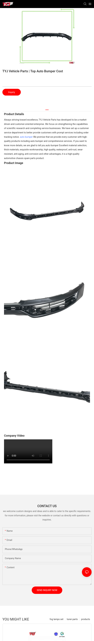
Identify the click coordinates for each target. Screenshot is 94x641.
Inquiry (11, 92)
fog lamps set (56, 619)
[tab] (47, 108)
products (85, 619)
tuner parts (72, 619)
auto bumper (26, 137)
